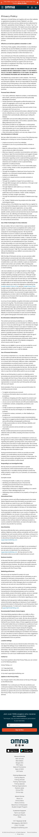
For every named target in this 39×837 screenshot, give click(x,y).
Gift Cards (19, 771)
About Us (19, 798)
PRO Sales (19, 765)
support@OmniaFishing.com (10, 608)
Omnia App (19, 792)
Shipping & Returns (19, 815)
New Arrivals (19, 759)
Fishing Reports (19, 777)
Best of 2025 (19, 769)
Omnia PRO (19, 790)
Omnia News (19, 801)
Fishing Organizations (19, 786)
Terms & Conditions (32, 832)
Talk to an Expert (19, 813)
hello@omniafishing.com (19, 827)
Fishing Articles (20, 780)
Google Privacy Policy (29, 286)
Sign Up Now (19, 730)
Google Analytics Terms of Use (9, 286)
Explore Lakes (19, 788)
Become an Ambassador (19, 805)
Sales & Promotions (19, 767)
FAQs (19, 817)
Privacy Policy (20, 834)
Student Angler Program (19, 807)
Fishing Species (19, 784)
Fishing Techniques (19, 782)
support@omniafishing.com (9, 540)
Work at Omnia (19, 803)
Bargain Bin (19, 763)
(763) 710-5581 (19, 825)
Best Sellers (19, 761)
